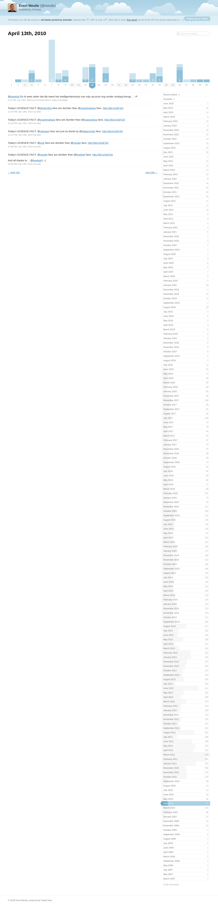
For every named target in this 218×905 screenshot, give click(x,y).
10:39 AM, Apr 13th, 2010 (20, 146)
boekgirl (14, 96)
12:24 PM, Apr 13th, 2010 (20, 111)
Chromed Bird (42, 100)
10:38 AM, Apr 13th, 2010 (20, 164)
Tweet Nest (46, 900)
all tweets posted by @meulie (56, 20)
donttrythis (46, 108)
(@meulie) (37, 5)
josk (42, 142)
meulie (77, 142)
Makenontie (88, 131)
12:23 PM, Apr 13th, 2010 (20, 135)
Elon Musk (132, 20)
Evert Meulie (21, 900)
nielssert (45, 131)
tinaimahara (90, 119)
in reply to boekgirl (59, 100)
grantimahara (88, 108)
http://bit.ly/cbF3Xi (113, 108)
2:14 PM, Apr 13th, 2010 (20, 100)
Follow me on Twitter (197, 18)
